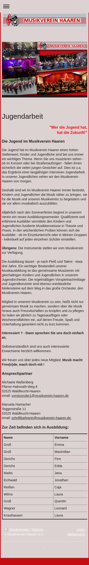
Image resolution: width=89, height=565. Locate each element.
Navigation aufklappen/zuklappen (44, 6)
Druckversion (17, 529)
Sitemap (38, 529)
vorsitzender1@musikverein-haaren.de (40, 396)
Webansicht (76, 534)
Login (81, 529)
